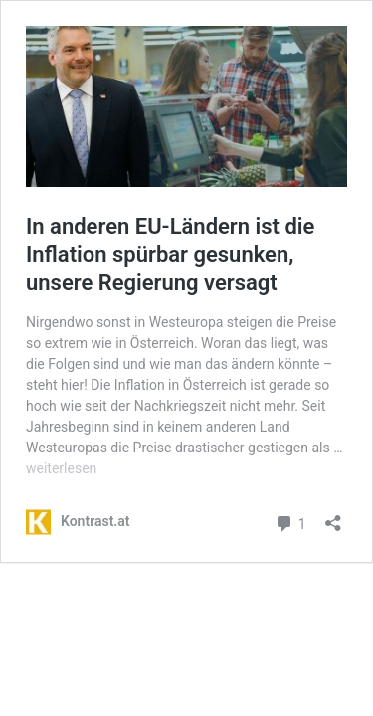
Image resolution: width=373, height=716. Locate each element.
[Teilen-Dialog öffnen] (333, 516)
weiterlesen (61, 468)
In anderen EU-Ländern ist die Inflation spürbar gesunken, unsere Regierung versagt (170, 254)
